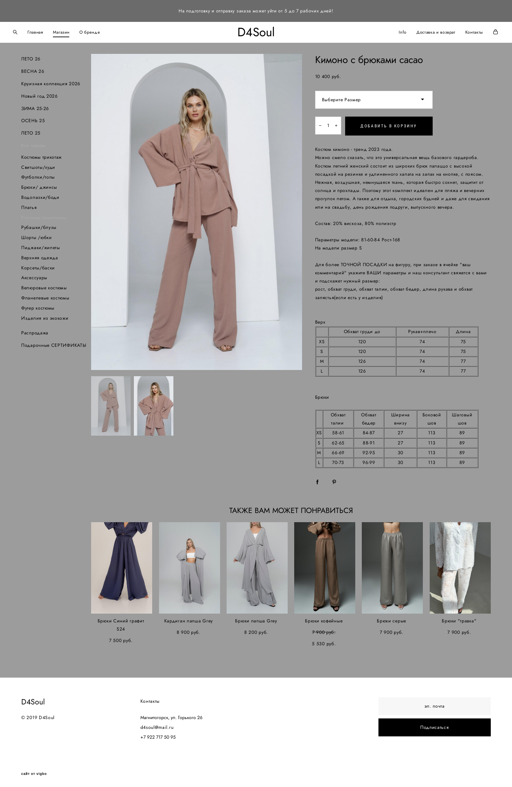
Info (393, 31)
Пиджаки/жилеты (40, 245)
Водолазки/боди (40, 195)
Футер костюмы (38, 305)
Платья (29, 205)
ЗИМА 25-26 (35, 106)
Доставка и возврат (426, 31)
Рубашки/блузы (38, 225)
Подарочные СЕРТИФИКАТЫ (53, 343)
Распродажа (34, 331)
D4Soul (256, 31)
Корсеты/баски (38, 265)
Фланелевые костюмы (45, 295)
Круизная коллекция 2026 (50, 81)
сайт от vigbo (34, 771)
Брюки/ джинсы (39, 185)
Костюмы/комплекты (43, 215)
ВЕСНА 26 (32, 69)
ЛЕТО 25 (30, 131)
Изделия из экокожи (45, 316)
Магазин (71, 31)
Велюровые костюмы (44, 285)
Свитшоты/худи (38, 165)
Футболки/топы (38, 175)
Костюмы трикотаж (41, 155)
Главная (45, 31)
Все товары (33, 143)
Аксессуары (34, 275)
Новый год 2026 (39, 93)
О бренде (99, 31)
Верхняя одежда (39, 255)
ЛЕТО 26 (30, 57)
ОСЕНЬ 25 (33, 118)
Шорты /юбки (36, 235)
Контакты (464, 31)
